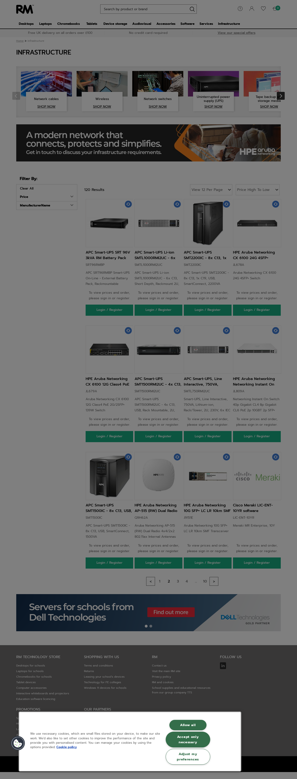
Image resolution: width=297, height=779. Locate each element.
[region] (130, 741)
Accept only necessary (188, 739)
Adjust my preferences (188, 756)
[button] (17, 743)
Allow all (188, 724)
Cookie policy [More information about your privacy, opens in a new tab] (66, 747)
